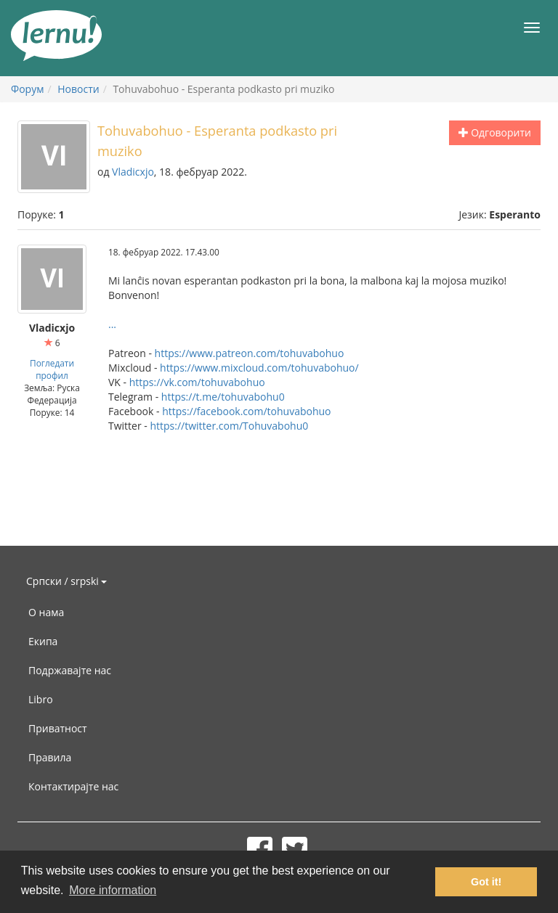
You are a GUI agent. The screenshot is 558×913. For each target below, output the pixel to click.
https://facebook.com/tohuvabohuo (246, 411)
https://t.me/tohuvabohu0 (223, 397)
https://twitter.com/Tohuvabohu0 (229, 426)
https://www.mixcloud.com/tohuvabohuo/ (259, 367)
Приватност (57, 728)
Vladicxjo (133, 172)
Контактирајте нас (73, 786)
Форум (27, 89)
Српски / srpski (66, 581)
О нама (46, 612)
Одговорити (494, 132)
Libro (40, 699)
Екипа (42, 641)
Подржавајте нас (69, 670)
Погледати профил (52, 369)
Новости (78, 89)
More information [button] (112, 890)
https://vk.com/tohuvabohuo (197, 382)
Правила (49, 757)
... (112, 324)
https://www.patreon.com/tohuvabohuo (249, 353)
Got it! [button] (486, 882)
